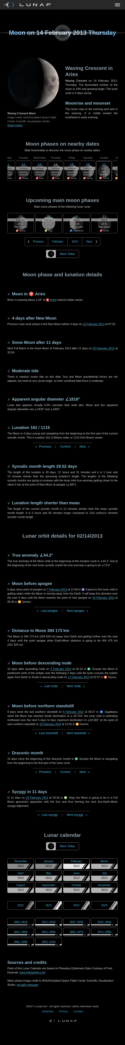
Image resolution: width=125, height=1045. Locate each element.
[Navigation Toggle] (62, 5)
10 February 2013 (93, 324)
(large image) (15, 125)
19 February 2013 (103, 597)
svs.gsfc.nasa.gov (27, 984)
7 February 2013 (57, 589)
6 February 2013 (73, 711)
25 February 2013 (104, 348)
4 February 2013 (60, 669)
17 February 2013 (78, 677)
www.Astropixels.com (32, 972)
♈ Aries (51, 299)
